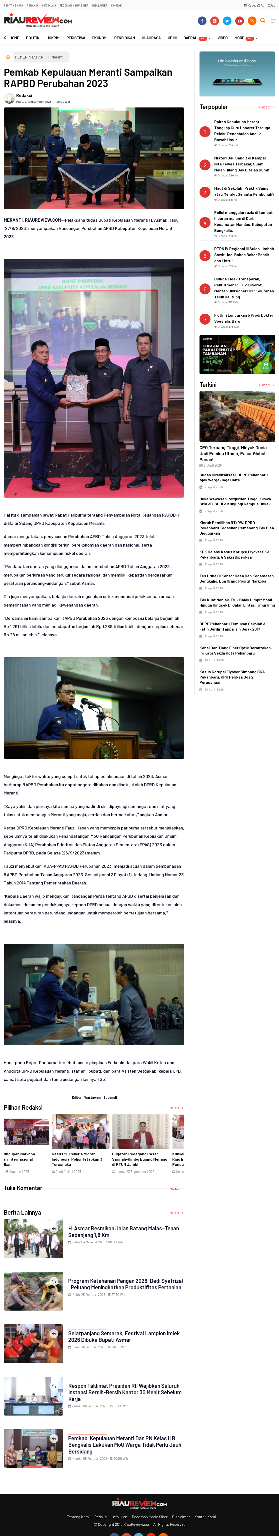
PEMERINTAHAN (29, 56)
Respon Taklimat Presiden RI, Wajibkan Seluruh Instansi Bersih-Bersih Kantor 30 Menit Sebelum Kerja (125, 1392)
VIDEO (223, 37)
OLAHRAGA (151, 37)
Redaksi (32, 5)
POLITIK (33, 37)
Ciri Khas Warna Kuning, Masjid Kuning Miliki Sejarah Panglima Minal (32, 1159)
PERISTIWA (75, 37)
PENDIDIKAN (124, 37)
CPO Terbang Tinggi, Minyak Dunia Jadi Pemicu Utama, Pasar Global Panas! (233, 453)
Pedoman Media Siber (74, 5)
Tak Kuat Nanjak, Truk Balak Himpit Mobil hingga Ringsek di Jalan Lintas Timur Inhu (237, 602)
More (244, 38)
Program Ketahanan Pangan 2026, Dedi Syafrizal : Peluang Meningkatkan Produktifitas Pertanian (126, 1283)
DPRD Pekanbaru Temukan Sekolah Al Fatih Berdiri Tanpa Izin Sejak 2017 (233, 626)
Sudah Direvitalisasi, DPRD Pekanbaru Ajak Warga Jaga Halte (234, 477)
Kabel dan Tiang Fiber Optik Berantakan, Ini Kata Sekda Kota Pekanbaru (236, 650)
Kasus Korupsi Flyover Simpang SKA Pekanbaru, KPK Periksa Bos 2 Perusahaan (232, 677)
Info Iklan (49, 5)
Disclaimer (100, 5)
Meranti (57, 56)
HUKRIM (53, 37)
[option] (34, 1146)
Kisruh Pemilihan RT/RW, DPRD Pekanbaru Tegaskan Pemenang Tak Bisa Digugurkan (237, 527)
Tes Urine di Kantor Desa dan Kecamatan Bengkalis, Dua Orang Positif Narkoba (237, 578)
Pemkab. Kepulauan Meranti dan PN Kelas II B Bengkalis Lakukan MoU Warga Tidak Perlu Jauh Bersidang (125, 1445)
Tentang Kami (13, 5)
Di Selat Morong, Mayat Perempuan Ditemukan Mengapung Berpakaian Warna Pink (92, 1161)
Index (176, 1108)
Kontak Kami (205, 1516)
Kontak (116, 5)
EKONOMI (100, 37)
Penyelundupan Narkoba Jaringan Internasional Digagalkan (147, 1159)
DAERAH (195, 38)
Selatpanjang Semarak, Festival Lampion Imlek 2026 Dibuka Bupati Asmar (124, 1336)
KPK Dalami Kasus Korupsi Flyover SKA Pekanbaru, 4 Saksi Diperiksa (235, 554)
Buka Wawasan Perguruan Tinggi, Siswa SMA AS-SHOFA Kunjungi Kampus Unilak (235, 501)
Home (11, 37)
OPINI (172, 37)
